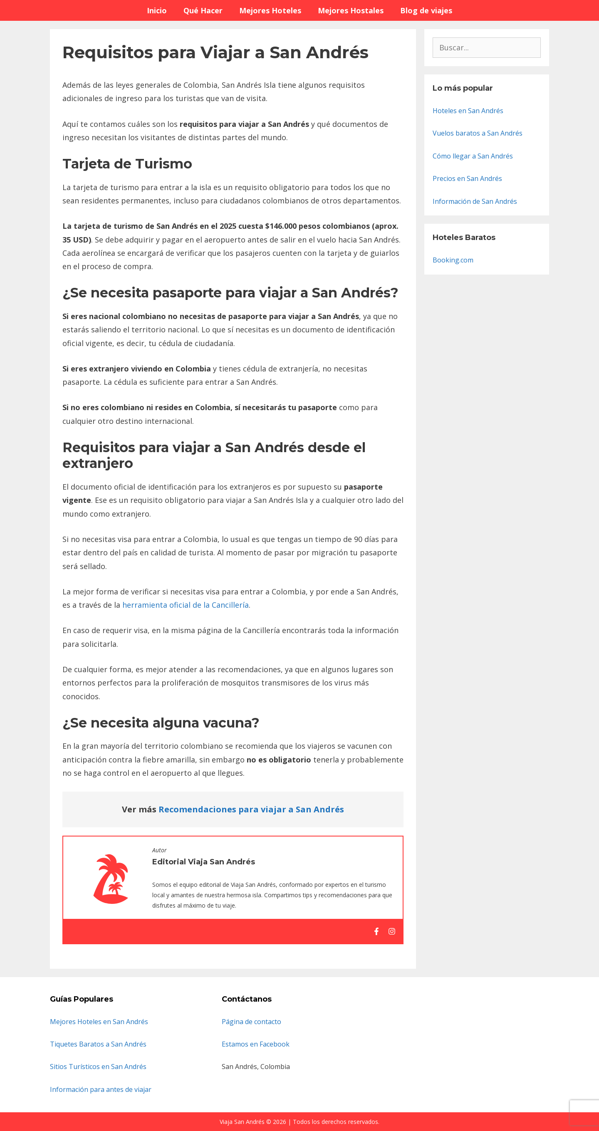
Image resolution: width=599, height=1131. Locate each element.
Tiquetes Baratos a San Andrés (98, 1044)
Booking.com (453, 260)
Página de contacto (251, 1021)
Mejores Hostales (351, 10)
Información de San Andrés (475, 201)
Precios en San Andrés (467, 178)
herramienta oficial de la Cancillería (185, 605)
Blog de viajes (426, 10)
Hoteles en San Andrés (468, 110)
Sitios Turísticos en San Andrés (98, 1066)
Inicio (157, 10)
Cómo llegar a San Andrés (473, 156)
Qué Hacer (203, 10)
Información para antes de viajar (100, 1089)
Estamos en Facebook (256, 1044)
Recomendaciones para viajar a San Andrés (251, 809)
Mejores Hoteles (270, 10)
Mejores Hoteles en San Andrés (99, 1021)
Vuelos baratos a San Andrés (477, 133)
